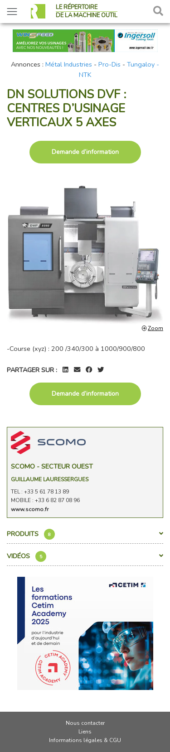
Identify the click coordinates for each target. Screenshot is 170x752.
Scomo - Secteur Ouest (52, 466)
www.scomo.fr (30, 509)
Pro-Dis (109, 64)
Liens (85, 731)
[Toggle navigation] (12, 11)
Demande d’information (85, 152)
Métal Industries (68, 64)
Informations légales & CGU (85, 740)
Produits (85, 534)
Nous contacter (85, 723)
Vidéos (85, 556)
